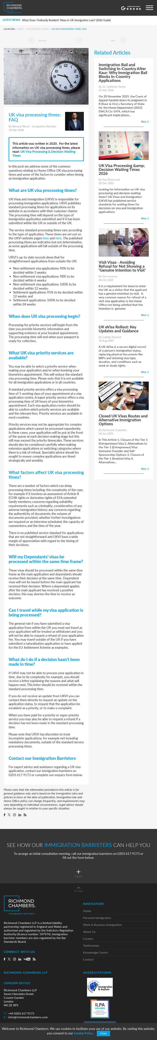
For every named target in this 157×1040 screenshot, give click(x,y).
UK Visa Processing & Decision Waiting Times (43, 153)
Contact (88, 959)
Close (103, 1033)
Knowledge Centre (38, 29)
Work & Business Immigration (102, 925)
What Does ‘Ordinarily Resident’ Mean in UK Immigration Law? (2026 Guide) (66, 20)
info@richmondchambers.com (26, 1017)
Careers (88, 939)
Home (20, 29)
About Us (89, 932)
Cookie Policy (83, 1033)
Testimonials (91, 946)
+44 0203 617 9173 (19, 1013)
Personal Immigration (97, 918)
